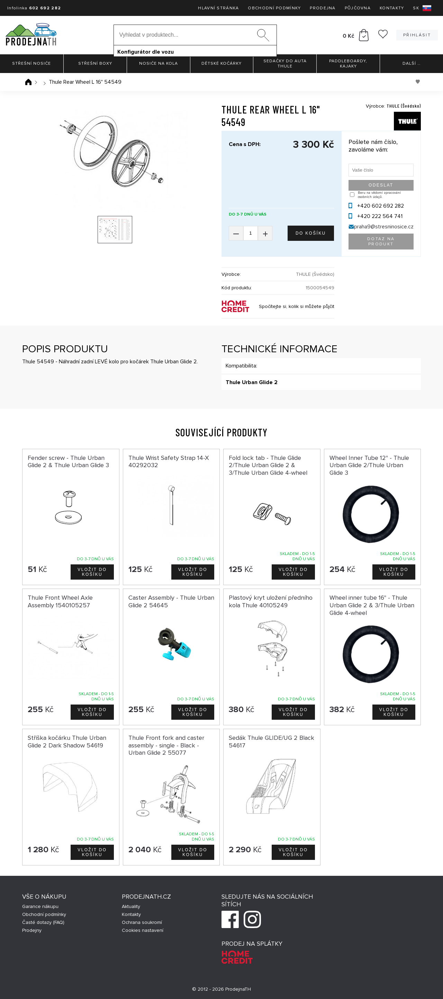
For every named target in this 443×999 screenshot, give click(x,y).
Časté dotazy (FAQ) (43, 922)
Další (412, 63)
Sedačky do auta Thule (285, 63)
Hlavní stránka (218, 8)
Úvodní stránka (28, 82)
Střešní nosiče (31, 63)
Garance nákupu (40, 906)
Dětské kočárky (221, 63)
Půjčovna (358, 8)
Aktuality (131, 906)
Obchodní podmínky (274, 8)
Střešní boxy (95, 63)
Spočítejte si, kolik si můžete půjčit (296, 306)
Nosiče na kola (158, 63)
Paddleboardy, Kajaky (348, 63)
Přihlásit (417, 35)
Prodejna (322, 8)
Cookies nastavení (142, 930)
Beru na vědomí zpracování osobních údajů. (379, 195)
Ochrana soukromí (142, 922)
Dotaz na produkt (381, 241)
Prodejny (32, 930)
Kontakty (392, 8)
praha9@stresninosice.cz (384, 226)
